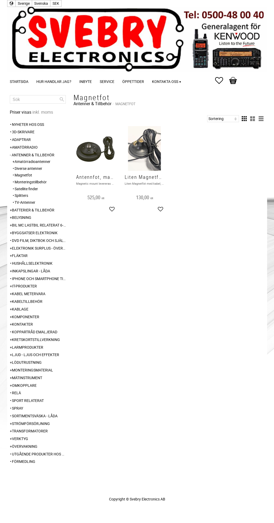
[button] (221, 81)
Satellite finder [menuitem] (26, 188)
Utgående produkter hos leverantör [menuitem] (39, 453)
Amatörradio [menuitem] (25, 147)
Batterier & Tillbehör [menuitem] (33, 209)
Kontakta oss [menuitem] (165, 81)
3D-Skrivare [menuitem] (23, 131)
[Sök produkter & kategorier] (38, 99)
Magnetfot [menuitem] (23, 175)
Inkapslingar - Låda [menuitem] (31, 270)
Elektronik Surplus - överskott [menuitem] (39, 248)
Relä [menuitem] (16, 392)
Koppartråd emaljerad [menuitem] (34, 331)
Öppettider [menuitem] (133, 81)
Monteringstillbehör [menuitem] (31, 181)
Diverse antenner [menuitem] (28, 168)
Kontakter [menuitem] (22, 324)
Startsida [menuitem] (19, 81)
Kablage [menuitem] (20, 309)
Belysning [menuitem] (21, 217)
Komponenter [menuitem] (25, 316)
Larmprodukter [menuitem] (27, 347)
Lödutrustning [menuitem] (27, 362)
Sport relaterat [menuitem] (28, 400)
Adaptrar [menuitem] (21, 139)
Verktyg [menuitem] (20, 438)
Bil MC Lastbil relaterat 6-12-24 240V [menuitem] (39, 225)
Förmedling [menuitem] (23, 461)
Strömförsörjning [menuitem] (31, 423)
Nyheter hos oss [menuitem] (28, 124)
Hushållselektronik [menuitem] (32, 263)
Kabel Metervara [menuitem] (28, 293)
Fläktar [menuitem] (20, 255)
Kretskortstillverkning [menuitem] (36, 339)
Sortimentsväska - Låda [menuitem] (35, 415)
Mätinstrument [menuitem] (27, 377)
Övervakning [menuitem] (24, 446)
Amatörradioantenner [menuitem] (32, 161)
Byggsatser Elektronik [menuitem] (35, 232)
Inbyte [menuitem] (85, 81)
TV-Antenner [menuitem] (25, 202)
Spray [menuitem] (17, 408)
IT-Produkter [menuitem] (24, 286)
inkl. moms (42, 112)
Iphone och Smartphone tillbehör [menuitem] (39, 278)
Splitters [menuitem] (21, 195)
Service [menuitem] (107, 81)
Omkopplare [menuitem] (24, 385)
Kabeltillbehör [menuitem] (27, 301)
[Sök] (62, 99)
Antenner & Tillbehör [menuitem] (33, 154)
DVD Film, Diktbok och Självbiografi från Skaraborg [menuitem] (39, 240)
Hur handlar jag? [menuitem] (53, 81)
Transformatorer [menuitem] (30, 430)
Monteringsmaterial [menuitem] (32, 370)
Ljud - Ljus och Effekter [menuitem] (35, 354)
